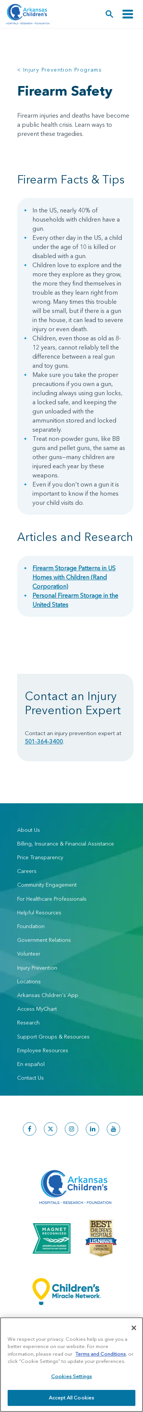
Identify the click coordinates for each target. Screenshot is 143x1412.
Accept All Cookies (71, 1397)
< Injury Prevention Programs (59, 69)
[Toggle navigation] (127, 14)
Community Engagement (47, 884)
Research (28, 1022)
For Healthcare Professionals (52, 898)
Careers (27, 871)
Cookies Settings (71, 1376)
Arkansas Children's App (47, 995)
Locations (29, 981)
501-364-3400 (44, 741)
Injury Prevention (37, 967)
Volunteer (28, 953)
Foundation (31, 926)
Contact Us (30, 1077)
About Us (28, 829)
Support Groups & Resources (53, 1036)
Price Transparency (40, 857)
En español (31, 1064)
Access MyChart (37, 1008)
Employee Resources (42, 1050)
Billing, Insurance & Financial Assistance (65, 843)
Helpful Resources (39, 912)
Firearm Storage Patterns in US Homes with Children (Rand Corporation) (74, 577)
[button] (109, 14)
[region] (71, 1364)
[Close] (133, 1327)
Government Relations (44, 940)
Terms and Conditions (101, 1354)
